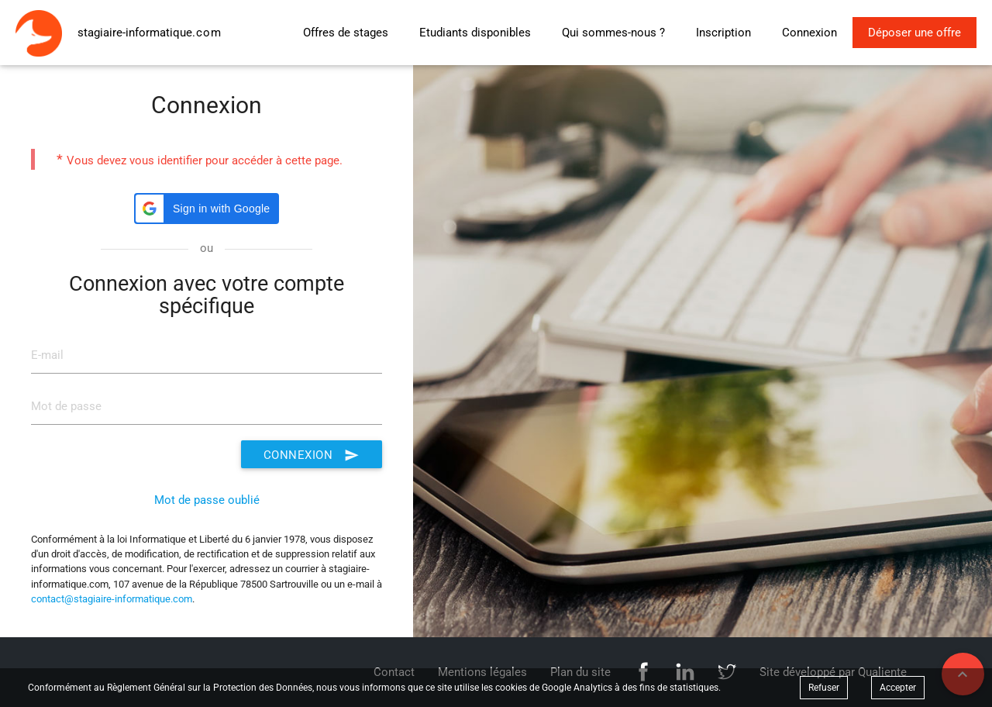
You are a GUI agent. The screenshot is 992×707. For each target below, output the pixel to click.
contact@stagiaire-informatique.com (111, 599)
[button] (206, 208)
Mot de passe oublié (207, 500)
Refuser (823, 687)
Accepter (898, 687)
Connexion (311, 454)
